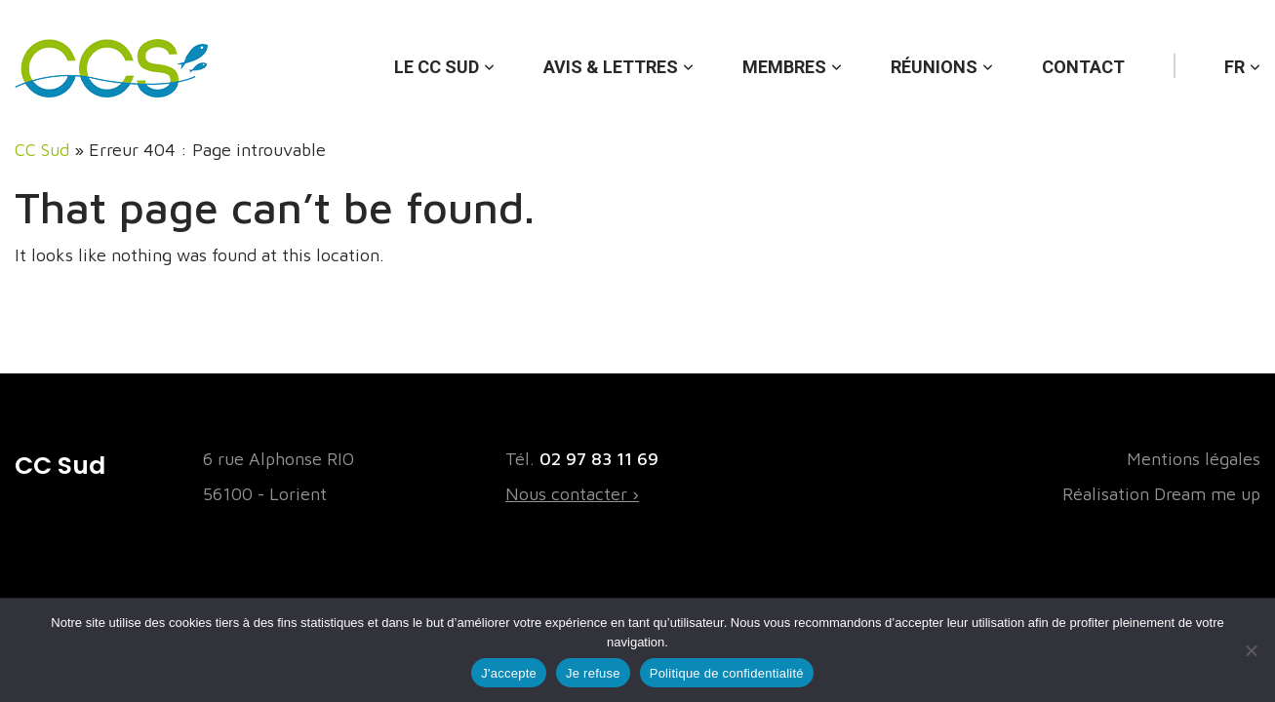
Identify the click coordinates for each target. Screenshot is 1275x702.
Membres (784, 67)
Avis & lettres (610, 67)
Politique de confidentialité (727, 673)
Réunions (934, 67)
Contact (1083, 67)
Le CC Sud (436, 67)
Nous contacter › (572, 494)
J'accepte (509, 673)
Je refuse (593, 673)
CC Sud (42, 149)
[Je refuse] (1250, 650)
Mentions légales (1193, 458)
